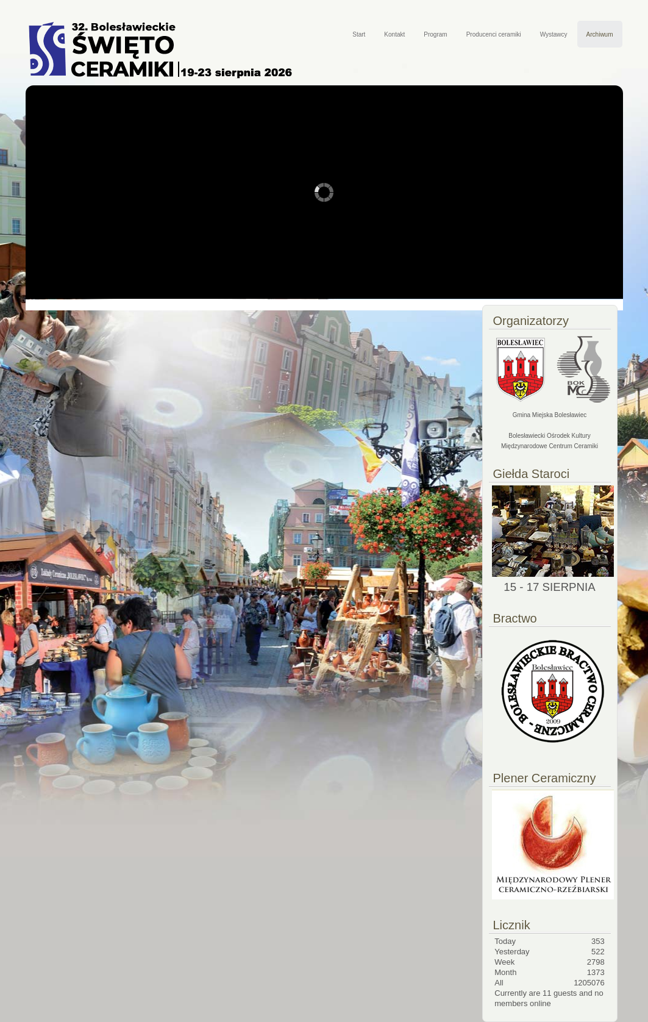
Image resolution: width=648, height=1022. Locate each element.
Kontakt (394, 34)
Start (358, 34)
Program (435, 34)
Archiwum (599, 34)
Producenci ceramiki (493, 34)
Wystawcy (554, 34)
